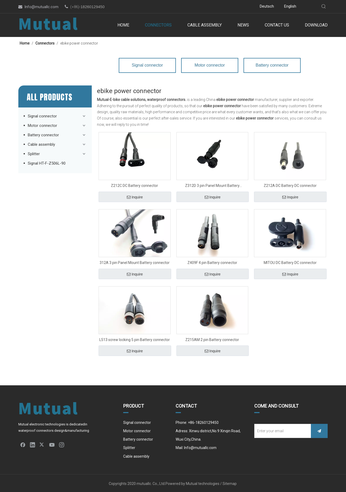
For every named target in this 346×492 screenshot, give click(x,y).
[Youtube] (211, 6)
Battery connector (43, 135)
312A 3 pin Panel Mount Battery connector (135, 263)
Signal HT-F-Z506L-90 (47, 163)
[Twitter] (203, 6)
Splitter (34, 154)
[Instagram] (219, 6)
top (335, 469)
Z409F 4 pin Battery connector (212, 263)
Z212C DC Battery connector (134, 185)
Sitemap (230, 484)
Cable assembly (41, 144)
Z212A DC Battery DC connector (290, 185)
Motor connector (42, 125)
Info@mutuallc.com (41, 6)
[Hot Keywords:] (324, 6)
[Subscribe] (319, 431)
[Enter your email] (282, 431)
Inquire (135, 197)
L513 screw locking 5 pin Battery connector (134, 340)
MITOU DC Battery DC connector (290, 263)
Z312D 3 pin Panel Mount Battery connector (212, 186)
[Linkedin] (195, 6)
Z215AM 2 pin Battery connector (212, 340)
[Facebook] (188, 6)
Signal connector (42, 116)
